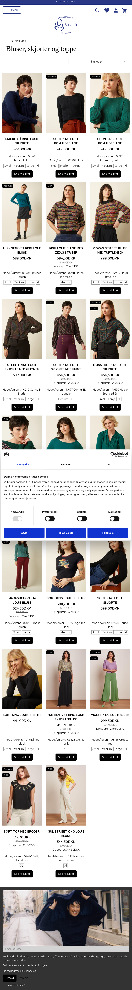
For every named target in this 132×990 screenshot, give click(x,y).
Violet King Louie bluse (110, 715)
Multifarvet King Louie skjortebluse (66, 717)
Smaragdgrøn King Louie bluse (22, 600)
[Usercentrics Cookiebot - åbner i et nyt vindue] (113, 454)
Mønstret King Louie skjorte (110, 367)
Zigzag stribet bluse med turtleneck (110, 250)
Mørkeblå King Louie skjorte (22, 141)
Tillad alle (108, 532)
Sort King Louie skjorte (110, 600)
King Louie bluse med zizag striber (66, 250)
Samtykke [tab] (23, 464)
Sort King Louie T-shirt (66, 598)
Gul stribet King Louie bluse (66, 833)
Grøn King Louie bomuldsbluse (110, 141)
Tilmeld (9, 978)
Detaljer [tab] (66, 464)
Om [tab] (109, 464)
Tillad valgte (66, 532)
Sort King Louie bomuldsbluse (66, 141)
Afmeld (24, 978)
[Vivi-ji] (66, 24)
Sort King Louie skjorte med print (66, 367)
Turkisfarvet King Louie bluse (22, 250)
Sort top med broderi (22, 831)
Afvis (24, 532)
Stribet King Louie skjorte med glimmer (22, 367)
